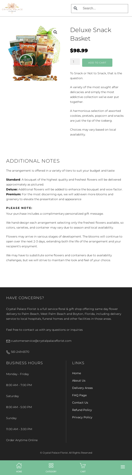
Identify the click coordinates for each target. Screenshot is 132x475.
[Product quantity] (75, 61)
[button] (123, 467)
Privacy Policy (82, 417)
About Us (78, 380)
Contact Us (80, 402)
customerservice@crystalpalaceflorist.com (39, 341)
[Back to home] (12, 8)
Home (76, 373)
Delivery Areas (82, 388)
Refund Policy (82, 410)
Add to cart (97, 62)
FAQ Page (79, 395)
